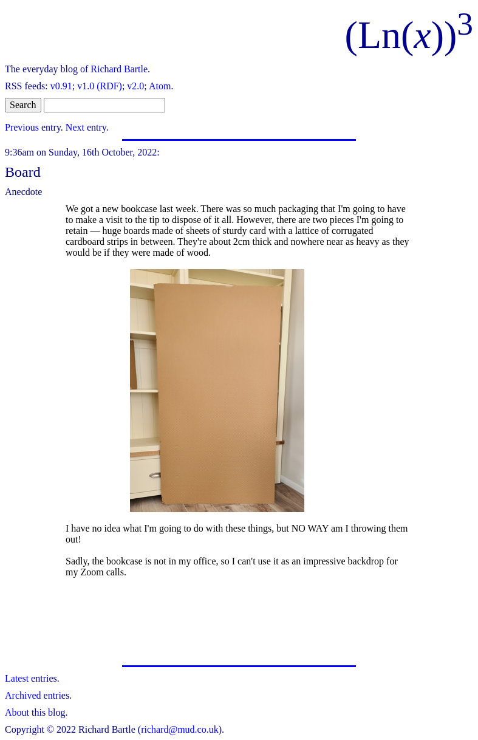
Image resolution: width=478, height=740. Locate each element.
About (17, 712)
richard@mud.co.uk (180, 729)
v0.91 (61, 86)
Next (75, 127)
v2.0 (135, 86)
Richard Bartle (119, 69)
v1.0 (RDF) (99, 86)
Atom (160, 86)
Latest (17, 678)
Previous (22, 127)
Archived (23, 695)
